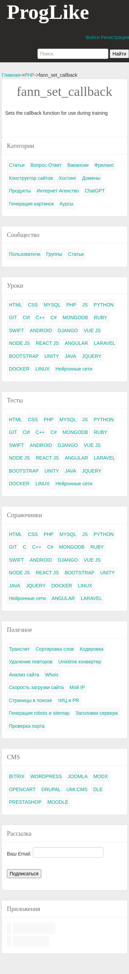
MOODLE (57, 802)
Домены (91, 178)
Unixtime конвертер (79, 661)
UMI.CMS (76, 789)
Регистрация (115, 37)
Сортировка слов (54, 649)
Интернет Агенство (57, 190)
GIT (13, 317)
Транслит (19, 649)
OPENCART (22, 789)
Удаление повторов (31, 661)
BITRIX (16, 776)
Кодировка (92, 649)
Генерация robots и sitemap (39, 713)
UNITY (51, 356)
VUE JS (92, 330)
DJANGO (68, 330)
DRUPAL (51, 789)
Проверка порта (26, 726)
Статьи (16, 165)
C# (54, 317)
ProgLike (48, 12)
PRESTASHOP (25, 802)
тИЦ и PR (68, 700)
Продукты (20, 190)
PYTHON (104, 305)
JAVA (70, 356)
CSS (33, 305)
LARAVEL (104, 343)
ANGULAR (76, 343)
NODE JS (19, 343)
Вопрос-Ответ (45, 165)
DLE (98, 789)
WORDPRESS (46, 776)
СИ (26, 317)
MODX (101, 776)
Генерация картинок (31, 204)
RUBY (100, 317)
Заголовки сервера (96, 713)
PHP (29, 75)
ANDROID (41, 330)
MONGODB (75, 317)
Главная (11, 75)
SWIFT (16, 330)
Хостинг (67, 178)
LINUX (42, 369)
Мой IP (77, 687)
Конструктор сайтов (31, 178)
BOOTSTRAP (24, 356)
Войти (92, 37)
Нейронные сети (73, 369)
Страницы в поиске (30, 700)
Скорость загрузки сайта (36, 687)
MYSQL (52, 305)
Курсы (66, 204)
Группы (54, 254)
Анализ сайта (24, 674)
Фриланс (104, 165)
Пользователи (24, 254)
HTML (15, 305)
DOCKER (19, 369)
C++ (40, 317)
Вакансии (78, 165)
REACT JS (47, 343)
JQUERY (91, 356)
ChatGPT (95, 190)
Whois (51, 674)
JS (85, 305)
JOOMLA (78, 776)
